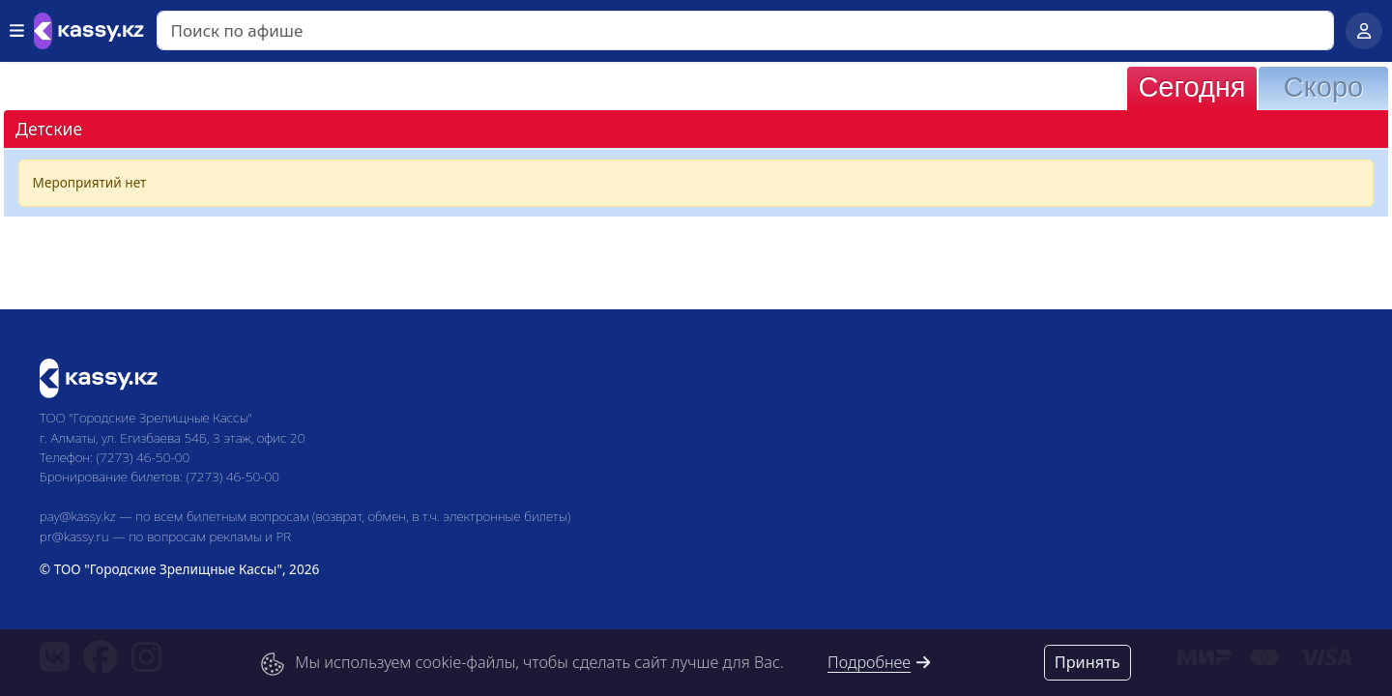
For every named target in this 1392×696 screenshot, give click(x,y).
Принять (1087, 662)
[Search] (745, 30)
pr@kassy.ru (74, 536)
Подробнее (879, 662)
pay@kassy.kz (78, 516)
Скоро (1323, 87)
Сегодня (1191, 87)
